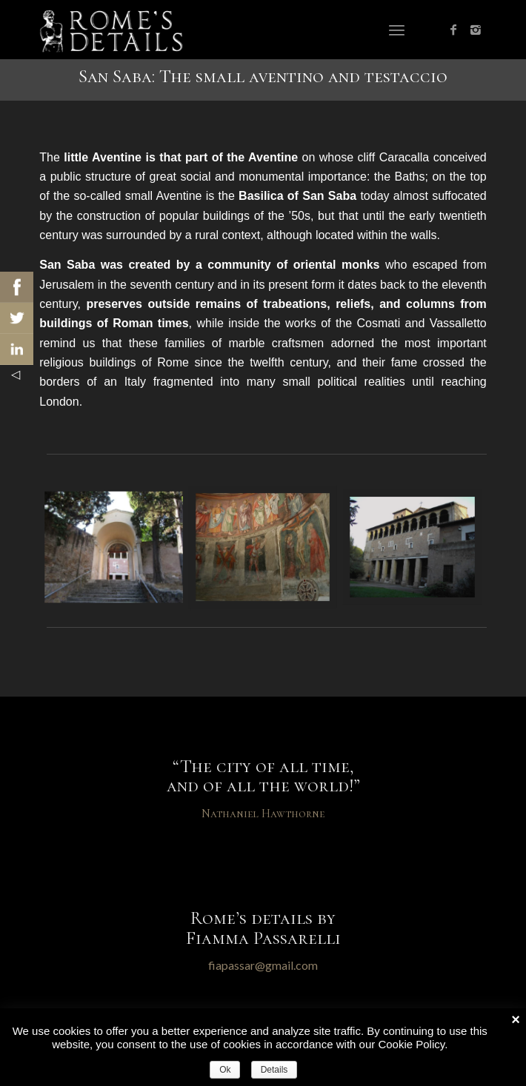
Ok (224, 1070)
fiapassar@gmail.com (263, 965)
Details (274, 1070)
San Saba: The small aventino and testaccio (263, 76)
